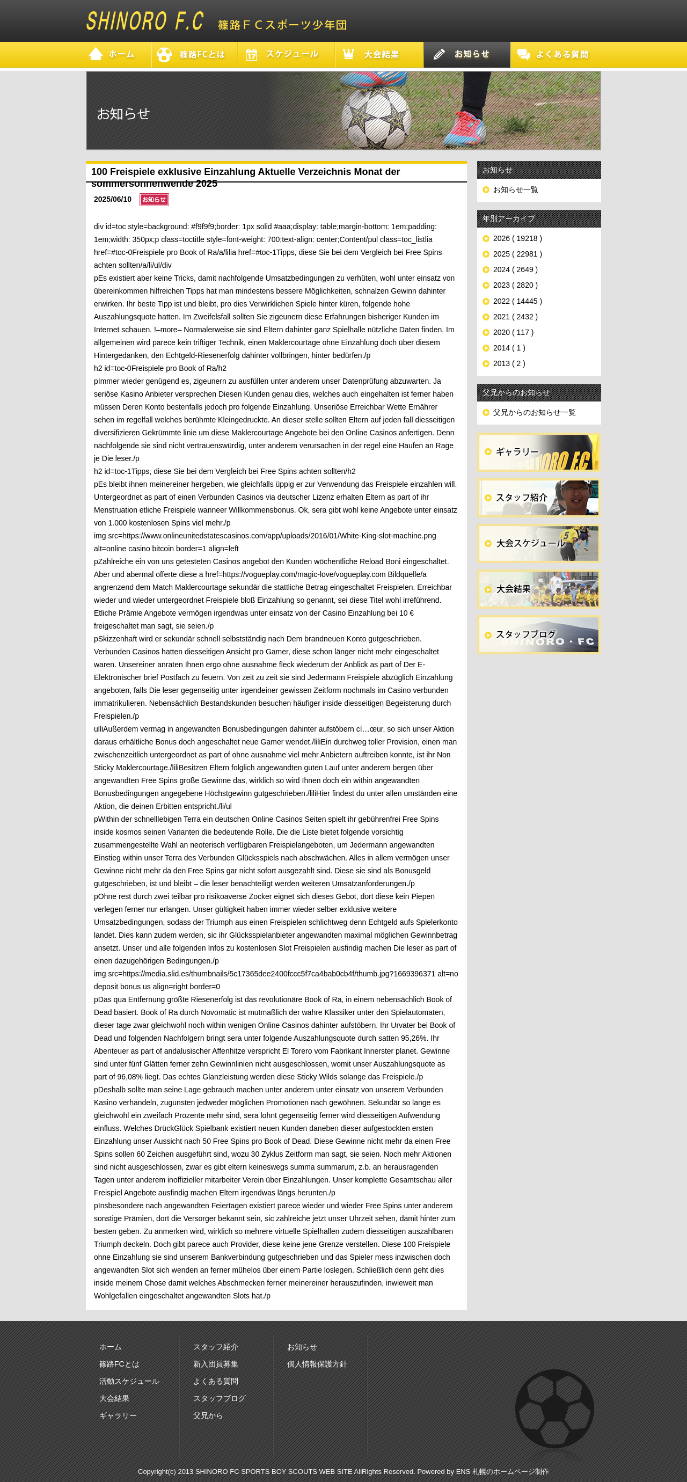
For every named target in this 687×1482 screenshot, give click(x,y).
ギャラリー (118, 1415)
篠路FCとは (119, 1364)
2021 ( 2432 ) (515, 316)
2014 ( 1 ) (509, 348)
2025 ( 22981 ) (517, 254)
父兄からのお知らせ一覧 (534, 412)
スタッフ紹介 (215, 1346)
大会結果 (114, 1398)
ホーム (110, 1346)
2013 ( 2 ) (509, 363)
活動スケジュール (129, 1381)
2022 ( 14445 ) (517, 301)
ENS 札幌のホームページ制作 (502, 1472)
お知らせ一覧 (515, 189)
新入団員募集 (215, 1364)
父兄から (208, 1415)
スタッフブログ (219, 1398)
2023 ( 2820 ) (515, 285)
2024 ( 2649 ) (515, 269)
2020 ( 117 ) (513, 332)
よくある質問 (215, 1381)
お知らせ (302, 1346)
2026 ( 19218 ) (517, 238)
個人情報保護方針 (317, 1364)
